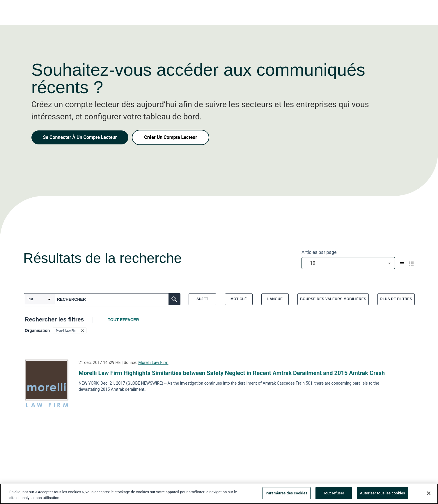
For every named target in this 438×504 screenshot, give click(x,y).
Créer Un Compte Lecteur (170, 137)
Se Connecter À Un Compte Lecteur (80, 137)
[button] (69, 330)
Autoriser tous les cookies (382, 493)
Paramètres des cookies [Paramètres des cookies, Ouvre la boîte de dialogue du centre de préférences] (286, 493)
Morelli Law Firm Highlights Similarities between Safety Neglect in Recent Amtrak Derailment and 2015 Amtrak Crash (232, 372)
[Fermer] (428, 493)
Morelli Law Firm (153, 362)
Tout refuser (333, 493)
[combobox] (348, 263)
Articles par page (319, 252)
